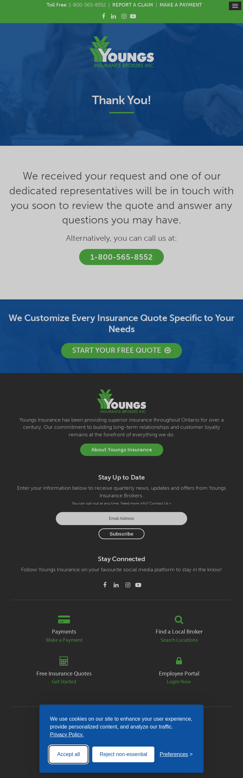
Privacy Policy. (67, 734)
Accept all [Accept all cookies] (68, 754)
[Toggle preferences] (176, 754)
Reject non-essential (123, 754)
